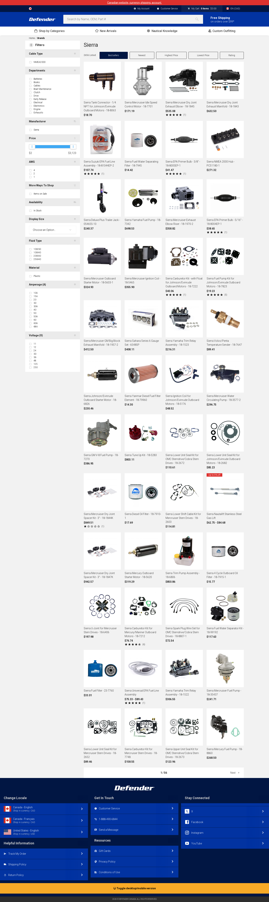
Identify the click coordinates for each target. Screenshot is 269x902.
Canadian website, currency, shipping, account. (134, 2)
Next (235, 772)
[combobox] (133, 19)
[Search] (199, 19)
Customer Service (167, 8)
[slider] (32, 146)
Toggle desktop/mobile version (134, 888)
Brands (41, 38)
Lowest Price (203, 55)
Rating (231, 55)
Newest (142, 55)
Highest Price (171, 55)
